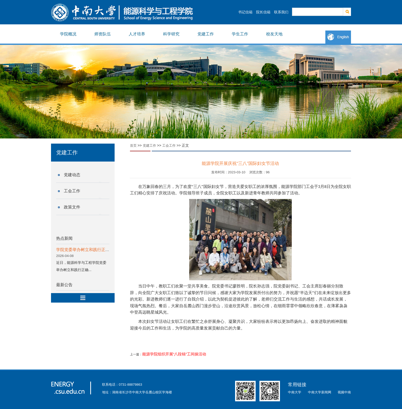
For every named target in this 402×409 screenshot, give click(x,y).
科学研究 (171, 34)
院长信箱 (263, 12)
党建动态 (72, 175)
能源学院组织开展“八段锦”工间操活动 (174, 354)
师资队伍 (102, 34)
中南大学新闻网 (319, 392)
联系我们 (281, 12)
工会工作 (72, 191)
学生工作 (240, 34)
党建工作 (205, 34)
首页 (133, 145)
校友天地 (274, 34)
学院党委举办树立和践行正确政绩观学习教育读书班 (103, 249)
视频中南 (344, 392)
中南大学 (294, 392)
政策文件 (72, 207)
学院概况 (68, 34)
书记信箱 (245, 12)
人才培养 (137, 34)
